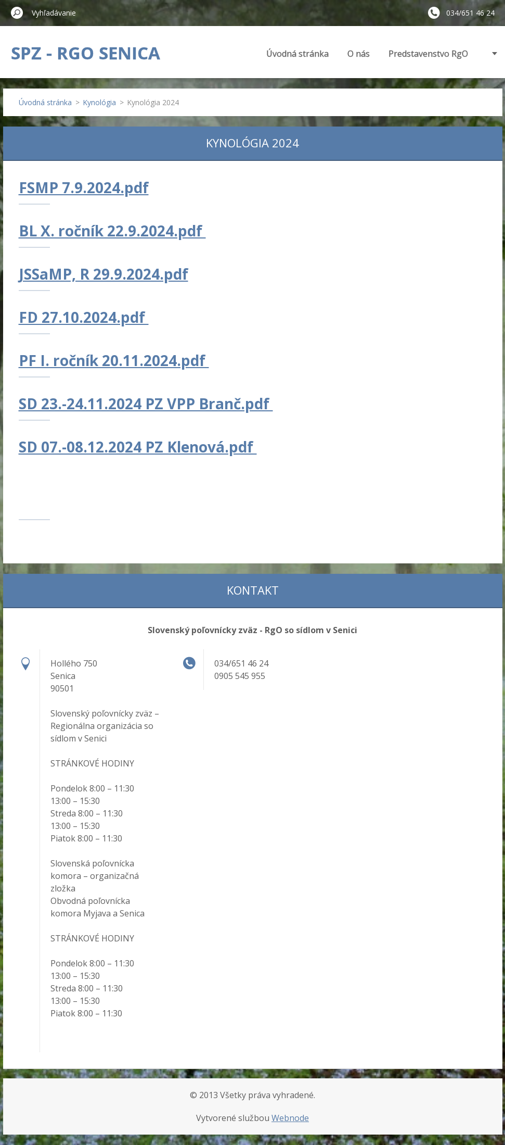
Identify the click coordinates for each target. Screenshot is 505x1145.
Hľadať (17, 12)
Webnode (290, 1118)
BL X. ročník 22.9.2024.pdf (112, 231)
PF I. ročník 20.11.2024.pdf (114, 360)
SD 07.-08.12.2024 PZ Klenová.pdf (138, 447)
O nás (358, 53)
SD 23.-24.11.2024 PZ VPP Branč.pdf (146, 403)
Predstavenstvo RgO (428, 53)
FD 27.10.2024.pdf (84, 317)
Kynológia (99, 102)
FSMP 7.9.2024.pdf (84, 187)
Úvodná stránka (297, 53)
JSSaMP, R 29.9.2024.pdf (103, 274)
